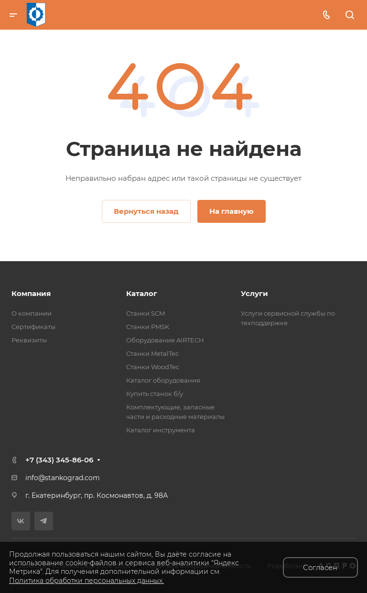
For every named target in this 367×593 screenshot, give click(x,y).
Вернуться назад (146, 211)
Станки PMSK (147, 326)
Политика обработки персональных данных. (86, 580)
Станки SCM (145, 313)
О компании (31, 313)
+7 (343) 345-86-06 (59, 459)
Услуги (254, 293)
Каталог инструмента (160, 430)
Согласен (320, 567)
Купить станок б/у (154, 393)
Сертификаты (33, 326)
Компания (31, 293)
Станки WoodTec (152, 367)
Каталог (141, 293)
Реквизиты (29, 340)
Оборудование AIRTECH (165, 340)
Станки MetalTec (152, 353)
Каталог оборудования (163, 380)
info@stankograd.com (62, 477)
